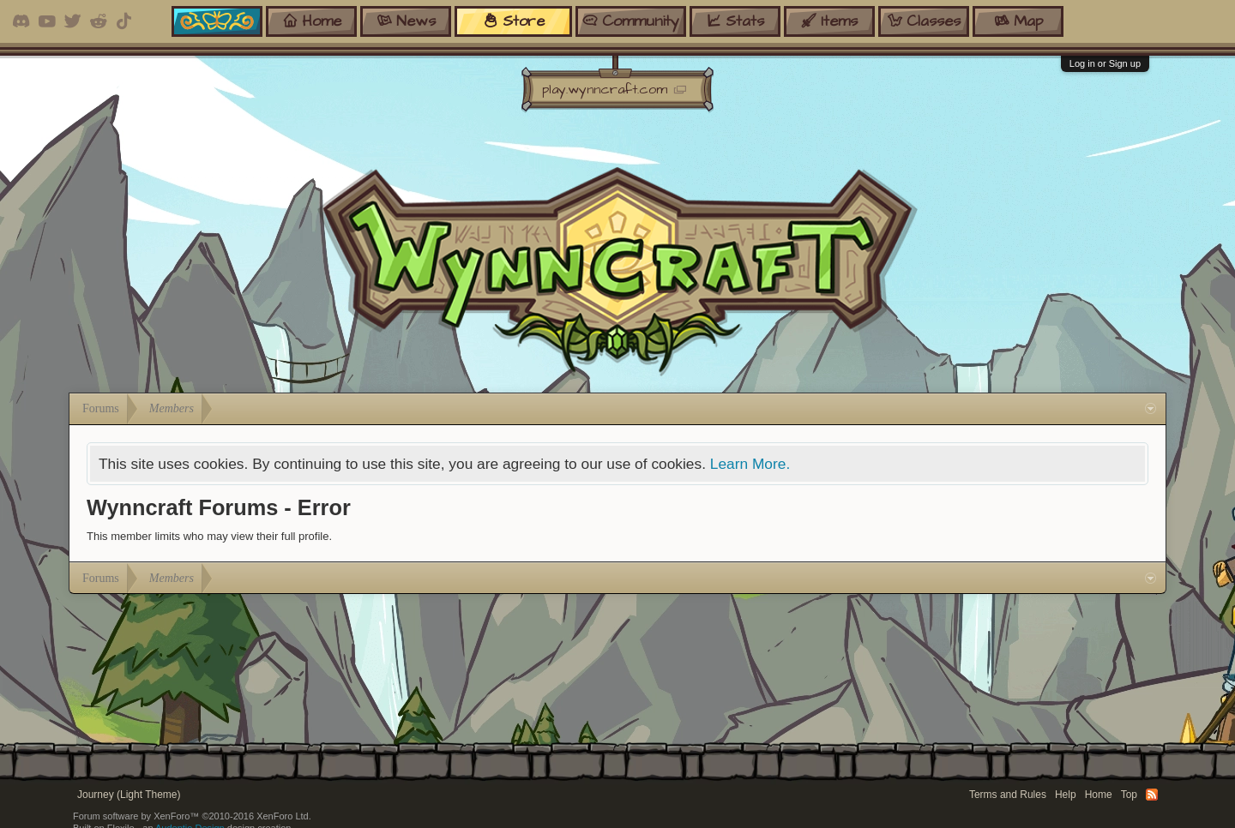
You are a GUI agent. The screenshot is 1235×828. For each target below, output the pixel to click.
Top (1129, 795)
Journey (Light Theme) (129, 795)
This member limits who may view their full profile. (209, 536)
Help (1065, 795)
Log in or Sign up (1105, 63)
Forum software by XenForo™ (192, 816)
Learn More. (750, 463)
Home (1098, 795)
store (514, 21)
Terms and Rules (1007, 795)
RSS (1152, 795)
